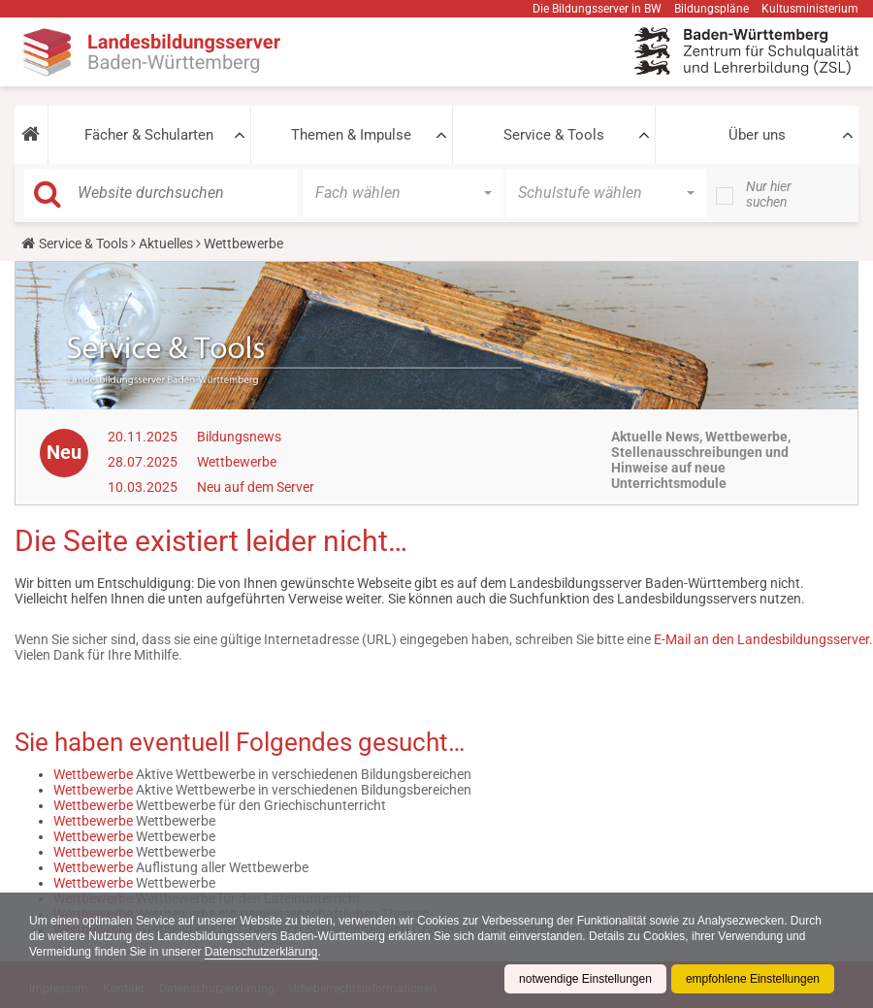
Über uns (757, 135)
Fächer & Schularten (148, 135)
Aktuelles (166, 243)
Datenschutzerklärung (261, 952)
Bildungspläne (711, 9)
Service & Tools (553, 135)
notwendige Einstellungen (585, 979)
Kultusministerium (809, 9)
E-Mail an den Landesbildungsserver (761, 639)
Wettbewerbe (236, 462)
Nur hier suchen (769, 194)
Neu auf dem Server (255, 487)
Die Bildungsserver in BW (597, 9)
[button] (31, 134)
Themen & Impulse (351, 135)
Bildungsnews (239, 436)
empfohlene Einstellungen (753, 979)
